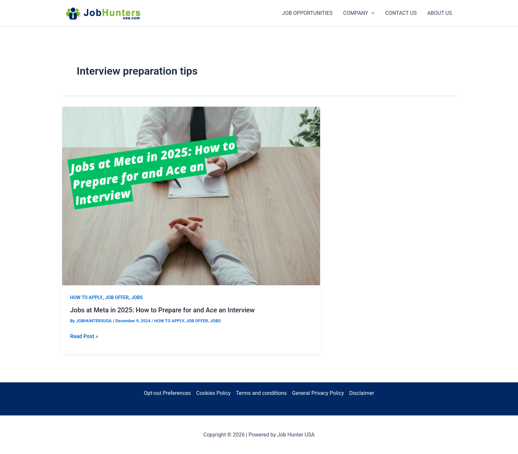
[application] (371, 13)
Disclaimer (361, 393)
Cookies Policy (213, 393)
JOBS (137, 297)
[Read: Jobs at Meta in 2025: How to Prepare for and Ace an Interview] (191, 195)
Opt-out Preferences (167, 393)
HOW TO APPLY (86, 297)
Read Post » (84, 336)
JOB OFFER (117, 297)
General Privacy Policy (318, 393)
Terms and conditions (261, 393)
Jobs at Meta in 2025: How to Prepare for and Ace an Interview (162, 310)
